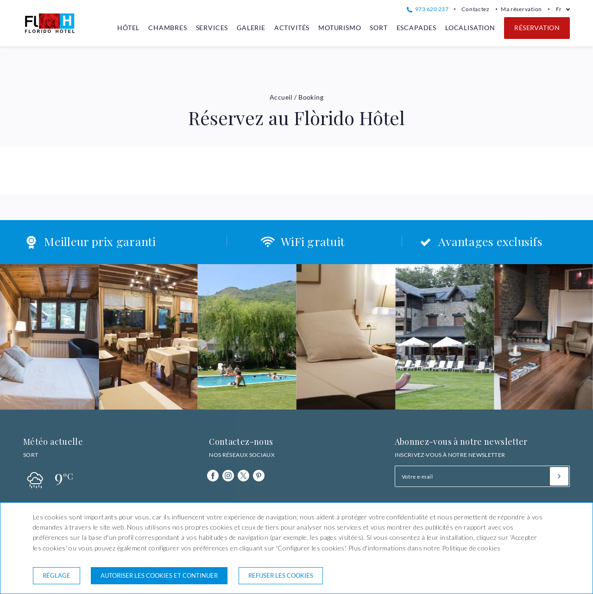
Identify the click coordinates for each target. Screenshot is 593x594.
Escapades (417, 28)
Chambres (167, 28)
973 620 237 (427, 9)
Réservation (537, 28)
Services (212, 28)
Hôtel (128, 28)
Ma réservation (521, 9)
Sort (378, 28)
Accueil (281, 97)
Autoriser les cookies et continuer (159, 575)
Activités (292, 28)
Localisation (470, 28)
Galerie (251, 28)
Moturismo (339, 28)
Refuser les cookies (280, 575)
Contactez (475, 9)
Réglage (56, 575)
